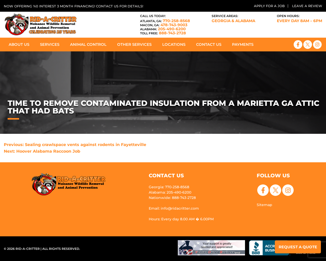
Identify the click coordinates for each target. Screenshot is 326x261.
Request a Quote (298, 246)
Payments (242, 44)
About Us (19, 44)
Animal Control (88, 44)
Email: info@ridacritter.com (174, 208)
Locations (173, 44)
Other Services (134, 44)
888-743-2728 (163, 33)
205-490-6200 (163, 28)
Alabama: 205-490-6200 (170, 192)
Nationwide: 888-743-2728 (172, 197)
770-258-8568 (165, 20)
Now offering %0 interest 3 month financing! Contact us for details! (73, 6)
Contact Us (208, 44)
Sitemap (264, 204)
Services (49, 44)
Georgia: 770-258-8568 (169, 187)
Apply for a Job (269, 6)
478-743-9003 (163, 24)
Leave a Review (307, 6)
